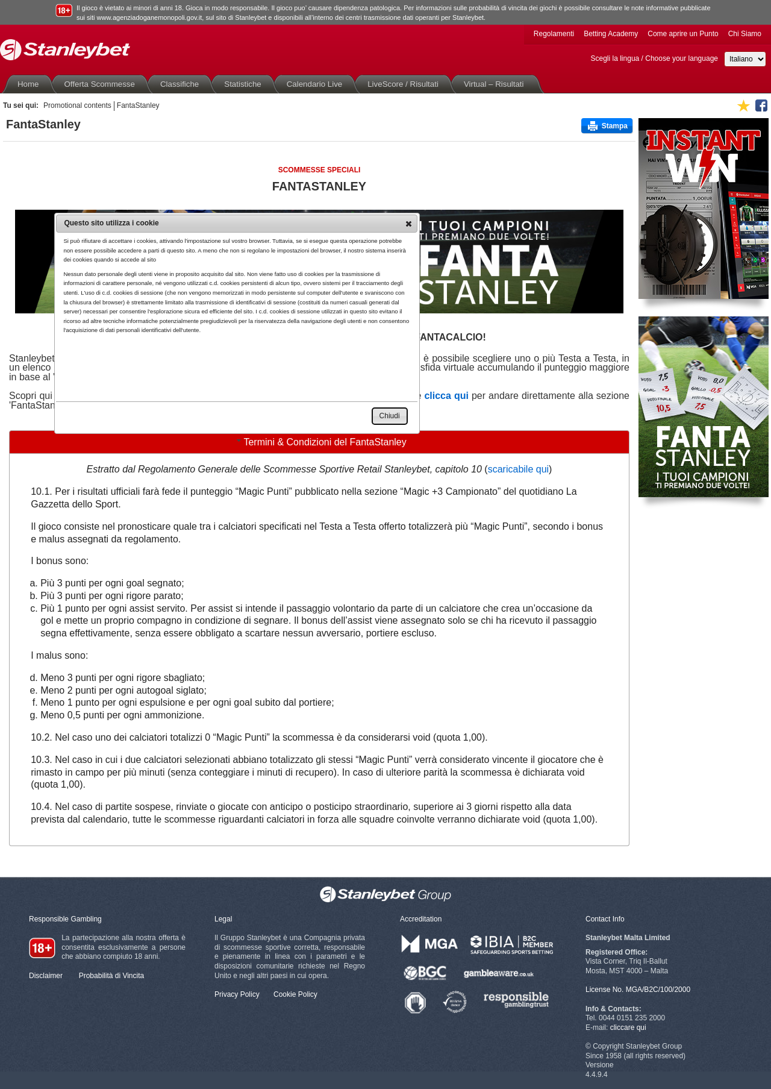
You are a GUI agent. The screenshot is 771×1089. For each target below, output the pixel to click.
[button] (408, 224)
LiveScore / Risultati (405, 84)
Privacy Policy (237, 994)
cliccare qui (628, 1027)
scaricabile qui (518, 469)
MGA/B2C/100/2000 (658, 989)
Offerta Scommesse (102, 84)
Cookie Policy (295, 994)
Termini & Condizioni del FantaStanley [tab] (320, 441)
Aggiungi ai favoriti (743, 105)
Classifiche (182, 84)
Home (30, 84)
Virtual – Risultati (496, 84)
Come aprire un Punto (683, 34)
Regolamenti (554, 34)
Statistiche (245, 84)
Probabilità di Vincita (112, 975)
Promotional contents (77, 105)
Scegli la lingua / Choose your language (654, 58)
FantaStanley (138, 105)
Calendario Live (317, 84)
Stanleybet (65, 49)
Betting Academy (611, 34)
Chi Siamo (744, 34)
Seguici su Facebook (761, 105)
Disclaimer (46, 975)
